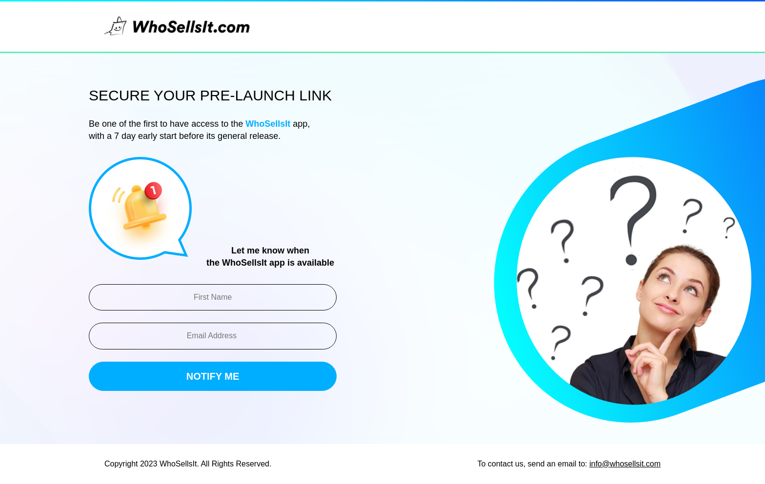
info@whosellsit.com (625, 464)
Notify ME (213, 376)
